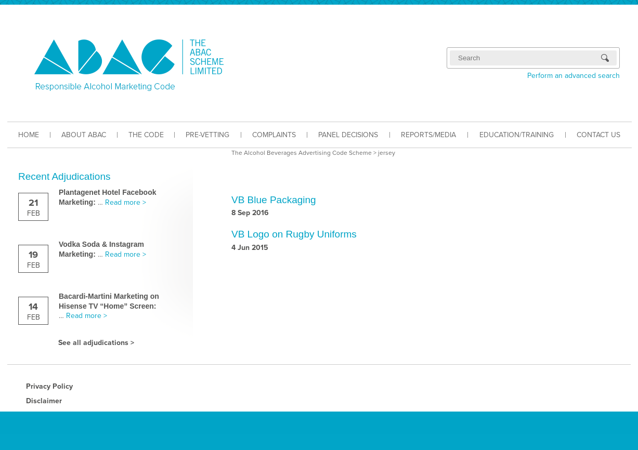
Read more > (125, 202)
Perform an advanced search (573, 75)
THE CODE (146, 134)
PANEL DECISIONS (348, 134)
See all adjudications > (96, 342)
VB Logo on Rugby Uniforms (294, 234)
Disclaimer (44, 400)
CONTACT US (598, 134)
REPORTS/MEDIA (428, 134)
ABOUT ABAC (83, 134)
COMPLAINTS (274, 134)
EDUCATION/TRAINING (516, 134)
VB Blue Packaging (273, 199)
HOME (28, 134)
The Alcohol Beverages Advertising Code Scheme (301, 152)
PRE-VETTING (207, 134)
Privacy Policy (49, 386)
